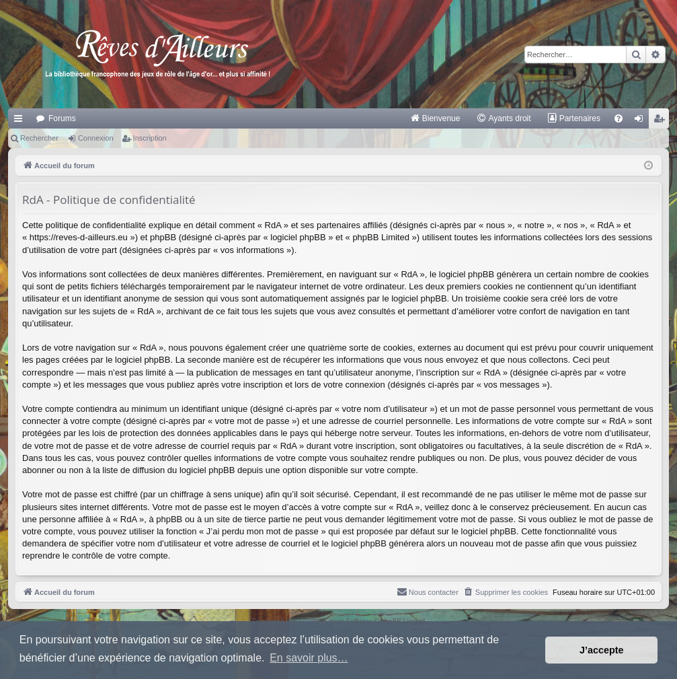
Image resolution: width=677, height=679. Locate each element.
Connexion (96, 138)
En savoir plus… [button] (309, 658)
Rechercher (39, 138)
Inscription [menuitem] (662, 121)
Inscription (150, 138)
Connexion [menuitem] (642, 121)
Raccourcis (20, 121)
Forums (62, 118)
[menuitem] (435, 118)
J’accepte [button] (602, 650)
